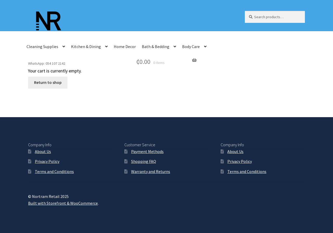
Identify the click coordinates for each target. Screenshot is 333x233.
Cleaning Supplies (42, 46)
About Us (43, 151)
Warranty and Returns (150, 171)
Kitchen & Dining (86, 46)
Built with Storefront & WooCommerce (63, 203)
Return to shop (48, 82)
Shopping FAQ (143, 161)
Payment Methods (147, 151)
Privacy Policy (47, 161)
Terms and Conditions (54, 171)
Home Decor (125, 46)
